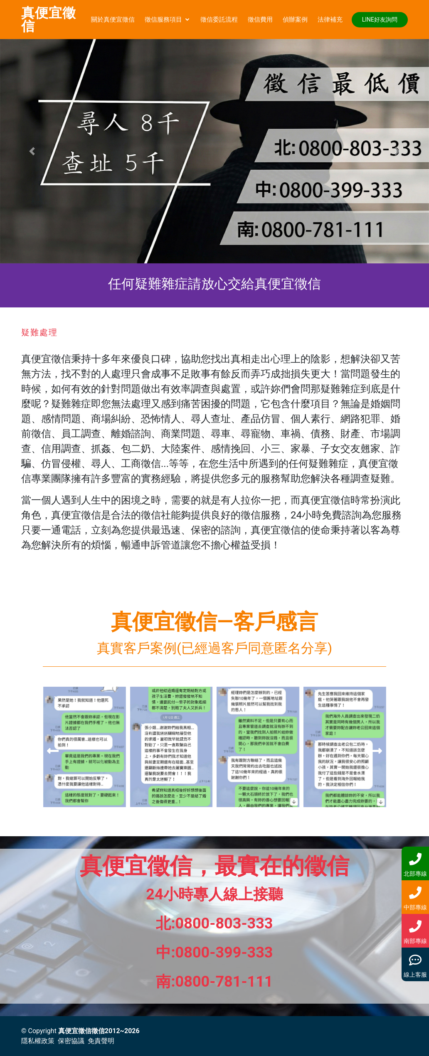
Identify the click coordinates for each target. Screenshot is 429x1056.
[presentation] (53, 751)
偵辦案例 (295, 19)
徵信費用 (260, 19)
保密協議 (71, 1041)
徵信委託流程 (219, 19)
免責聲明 (101, 1041)
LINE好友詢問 (379, 19)
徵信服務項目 (163, 19)
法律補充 (330, 19)
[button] (32, 151)
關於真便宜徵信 (113, 19)
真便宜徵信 (48, 19)
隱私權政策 (37, 1041)
